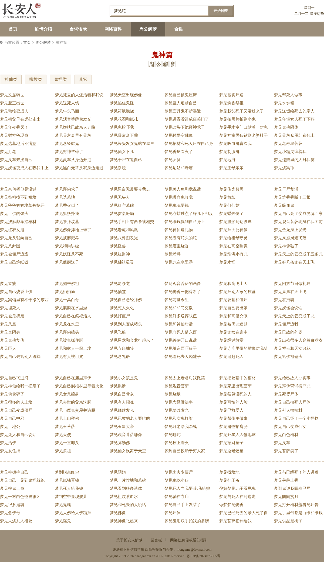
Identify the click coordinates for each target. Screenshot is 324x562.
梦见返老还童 (231, 451)
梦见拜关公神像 (233, 230)
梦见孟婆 (8, 283)
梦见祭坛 (118, 168)
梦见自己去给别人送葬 (20, 356)
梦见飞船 (118, 332)
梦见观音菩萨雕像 (126, 435)
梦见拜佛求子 (67, 189)
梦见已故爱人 (231, 410)
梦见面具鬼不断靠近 (182, 111)
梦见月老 (8, 151)
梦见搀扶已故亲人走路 (75, 127)
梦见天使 (63, 435)
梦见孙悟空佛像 (178, 135)
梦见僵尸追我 (286, 324)
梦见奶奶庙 (65, 292)
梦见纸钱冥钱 (67, 480)
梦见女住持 (10, 451)
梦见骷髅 (172, 254)
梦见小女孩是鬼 (124, 378)
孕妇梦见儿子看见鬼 (237, 488)
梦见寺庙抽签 (122, 348)
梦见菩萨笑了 (286, 451)
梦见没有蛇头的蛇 (180, 238)
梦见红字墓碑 (122, 205)
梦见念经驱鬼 (67, 143)
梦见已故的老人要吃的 (130, 418)
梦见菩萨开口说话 (180, 340)
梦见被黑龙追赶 (233, 324)
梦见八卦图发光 (124, 238)
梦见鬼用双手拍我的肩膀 (186, 521)
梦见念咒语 (120, 356)
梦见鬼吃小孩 (176, 480)
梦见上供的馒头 (14, 213)
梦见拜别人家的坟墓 (237, 292)
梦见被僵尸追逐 (14, 254)
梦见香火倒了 (67, 205)
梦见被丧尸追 (231, 95)
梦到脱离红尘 (67, 472)
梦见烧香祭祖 (231, 103)
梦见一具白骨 (67, 300)
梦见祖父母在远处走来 (20, 119)
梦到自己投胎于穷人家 (184, 451)
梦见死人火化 (122, 308)
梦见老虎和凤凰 (124, 230)
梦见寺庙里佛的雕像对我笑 (243, 348)
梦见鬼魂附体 (286, 127)
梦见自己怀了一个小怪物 (296, 418)
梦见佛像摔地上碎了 (73, 230)
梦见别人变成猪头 (126, 324)
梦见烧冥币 (284, 168)
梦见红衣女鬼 (12, 230)
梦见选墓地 (65, 197)
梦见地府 (227, 160)
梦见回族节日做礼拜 (292, 283)
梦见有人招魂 (122, 402)
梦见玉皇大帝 (122, 426)
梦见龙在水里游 (178, 262)
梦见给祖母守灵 (233, 238)
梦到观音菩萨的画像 (182, 283)
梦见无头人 (120, 197)
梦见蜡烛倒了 (231, 213)
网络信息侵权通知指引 (189, 540)
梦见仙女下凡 (122, 151)
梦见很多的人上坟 (16, 402)
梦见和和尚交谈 (178, 308)
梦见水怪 (227, 262)
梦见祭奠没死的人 (235, 394)
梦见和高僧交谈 (233, 316)
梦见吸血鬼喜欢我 (235, 143)
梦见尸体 (172, 513)
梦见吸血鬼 (284, 205)
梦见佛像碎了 (12, 394)
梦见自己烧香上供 (16, 292)
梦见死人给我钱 (69, 488)
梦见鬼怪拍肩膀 (233, 426)
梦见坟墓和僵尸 (233, 300)
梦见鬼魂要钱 (176, 205)
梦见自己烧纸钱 (14, 262)
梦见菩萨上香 (286, 480)
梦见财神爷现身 (14, 135)
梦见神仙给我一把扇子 (20, 386)
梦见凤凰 (8, 324)
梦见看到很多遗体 (126, 488)
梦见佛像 (118, 513)
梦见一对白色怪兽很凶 (20, 496)
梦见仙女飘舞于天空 (128, 451)
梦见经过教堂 (231, 340)
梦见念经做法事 (178, 402)
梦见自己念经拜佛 (126, 300)
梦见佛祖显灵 (122, 262)
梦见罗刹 (172, 160)
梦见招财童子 (231, 443)
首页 (13, 29)
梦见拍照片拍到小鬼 (237, 119)
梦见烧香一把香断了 (182, 292)
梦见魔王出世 (12, 103)
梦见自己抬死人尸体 (292, 402)
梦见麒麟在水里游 (71, 308)
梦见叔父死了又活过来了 (241, 111)
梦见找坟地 (229, 472)
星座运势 (317, 14)
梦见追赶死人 (231, 356)
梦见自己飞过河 (14, 378)
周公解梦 (148, 29)
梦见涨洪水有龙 (233, 254)
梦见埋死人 (10, 308)
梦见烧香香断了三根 (292, 197)
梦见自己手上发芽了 (182, 505)
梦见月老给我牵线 (180, 426)
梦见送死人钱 (67, 103)
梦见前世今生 (176, 300)
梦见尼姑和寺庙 (178, 168)
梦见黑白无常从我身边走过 (79, 168)
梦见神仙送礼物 (178, 230)
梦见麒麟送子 (67, 262)
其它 (83, 79)
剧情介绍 (43, 29)
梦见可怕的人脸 (233, 402)
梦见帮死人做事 (288, 95)
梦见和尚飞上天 (233, 283)
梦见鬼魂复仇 (12, 340)
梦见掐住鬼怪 (122, 103)
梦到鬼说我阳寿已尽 (292, 488)
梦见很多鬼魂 (12, 505)
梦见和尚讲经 (67, 246)
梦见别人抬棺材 (288, 410)
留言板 (156, 540)
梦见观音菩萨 (176, 386)
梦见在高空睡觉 (233, 246)
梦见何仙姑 (229, 205)
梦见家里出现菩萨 (235, 386)
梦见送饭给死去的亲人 (294, 111)
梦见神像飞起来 (124, 521)
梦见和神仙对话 (178, 324)
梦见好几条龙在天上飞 (294, 262)
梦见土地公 (10, 426)
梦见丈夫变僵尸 (178, 472)
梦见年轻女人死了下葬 (294, 119)
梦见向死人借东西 (180, 332)
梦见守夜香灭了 (14, 127)
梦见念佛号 (10, 513)
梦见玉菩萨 (65, 426)
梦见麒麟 (118, 386)
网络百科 (113, 29)
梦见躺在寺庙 (176, 496)
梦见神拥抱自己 (14, 472)
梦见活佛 (8, 443)
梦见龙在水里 (67, 324)
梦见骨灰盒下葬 (124, 135)
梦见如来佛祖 (67, 283)
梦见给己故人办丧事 (292, 378)
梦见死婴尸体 (286, 394)
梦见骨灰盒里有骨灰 (73, 135)
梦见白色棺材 (286, 435)
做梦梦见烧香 (231, 505)
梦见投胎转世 (12, 95)
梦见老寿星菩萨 (288, 143)
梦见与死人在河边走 (237, 496)
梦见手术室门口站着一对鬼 (243, 127)
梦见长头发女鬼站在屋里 (132, 143)
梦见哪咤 (172, 435)
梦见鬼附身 (10, 332)
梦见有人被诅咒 (69, 356)
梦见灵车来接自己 (16, 160)
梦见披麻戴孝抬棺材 (18, 222)
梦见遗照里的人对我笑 (294, 160)
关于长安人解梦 (129, 540)
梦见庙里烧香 (176, 246)
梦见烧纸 (172, 394)
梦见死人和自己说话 (18, 435)
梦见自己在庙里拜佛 (73, 378)
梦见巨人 (8, 348)
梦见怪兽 (118, 246)
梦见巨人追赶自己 (180, 103)
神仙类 (10, 79)
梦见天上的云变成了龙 (294, 316)
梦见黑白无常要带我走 (130, 189)
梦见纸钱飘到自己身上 (184, 222)
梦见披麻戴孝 (67, 238)
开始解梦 (221, 11)
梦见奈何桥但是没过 (18, 189)
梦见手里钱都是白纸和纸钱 (298, 513)
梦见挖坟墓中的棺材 (237, 378)
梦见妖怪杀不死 (69, 254)
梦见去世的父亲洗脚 (73, 402)
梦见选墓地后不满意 (18, 143)
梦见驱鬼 (63, 521)
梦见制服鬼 (229, 151)
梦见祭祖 (63, 451)
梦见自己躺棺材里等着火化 (79, 386)
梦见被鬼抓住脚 (69, 340)
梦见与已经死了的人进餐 (296, 472)
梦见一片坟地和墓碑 (128, 480)
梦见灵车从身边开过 (73, 160)
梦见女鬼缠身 (67, 394)
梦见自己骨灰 (122, 394)
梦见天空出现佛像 (126, 95)
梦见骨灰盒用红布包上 (294, 135)
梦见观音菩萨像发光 (73, 119)
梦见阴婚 (118, 472)
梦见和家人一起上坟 (73, 348)
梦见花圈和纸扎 (124, 119)
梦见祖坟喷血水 (124, 496)
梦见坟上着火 (176, 443)
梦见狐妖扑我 (67, 213)
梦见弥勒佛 (120, 443)
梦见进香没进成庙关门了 (186, 119)
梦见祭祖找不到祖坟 (18, 197)
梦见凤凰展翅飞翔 (290, 238)
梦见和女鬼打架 (178, 418)
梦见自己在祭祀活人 (73, 316)
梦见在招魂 (284, 300)
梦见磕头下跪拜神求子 (184, 127)
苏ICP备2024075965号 (203, 556)
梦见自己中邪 (12, 418)
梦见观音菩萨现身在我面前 (298, 222)
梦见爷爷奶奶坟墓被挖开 (22, 205)
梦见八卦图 (10, 246)
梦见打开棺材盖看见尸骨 (296, 505)
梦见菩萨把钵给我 (235, 521)
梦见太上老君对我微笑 (184, 378)
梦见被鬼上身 (12, 488)
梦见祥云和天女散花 (292, 348)
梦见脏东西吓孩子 (180, 348)
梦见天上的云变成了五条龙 (298, 254)
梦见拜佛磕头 (67, 332)
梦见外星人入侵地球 (237, 435)
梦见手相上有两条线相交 (132, 222)
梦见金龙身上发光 (290, 230)
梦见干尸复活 (286, 189)
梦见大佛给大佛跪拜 (73, 513)
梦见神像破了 (286, 246)
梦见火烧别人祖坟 (16, 521)
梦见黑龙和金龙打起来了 (132, 340)
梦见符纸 (227, 197)
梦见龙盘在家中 (233, 332)
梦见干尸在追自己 (126, 160)
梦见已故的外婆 (288, 332)
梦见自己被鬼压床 (180, 95)
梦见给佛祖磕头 (288, 356)
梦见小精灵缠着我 (290, 151)
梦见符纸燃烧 (122, 111)
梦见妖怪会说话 (288, 308)
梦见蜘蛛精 (284, 103)
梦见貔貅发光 (122, 410)
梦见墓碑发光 (176, 410)
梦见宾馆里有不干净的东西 (24, 300)
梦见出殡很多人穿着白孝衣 (298, 340)
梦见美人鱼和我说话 (182, 189)
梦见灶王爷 (229, 480)
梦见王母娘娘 (231, 168)
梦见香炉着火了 (178, 151)
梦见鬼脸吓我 (122, 127)
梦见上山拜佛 (67, 418)
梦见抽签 (118, 292)
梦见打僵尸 (120, 316)
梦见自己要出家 (233, 308)
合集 (178, 29)
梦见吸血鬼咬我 (178, 197)
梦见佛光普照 (231, 189)
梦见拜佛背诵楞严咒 (292, 386)
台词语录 (78, 29)
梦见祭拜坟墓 (67, 222)
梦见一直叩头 (67, 443)
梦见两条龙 (120, 283)
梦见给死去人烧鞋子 (182, 356)
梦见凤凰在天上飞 (290, 292)
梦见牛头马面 (67, 111)
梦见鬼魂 (63, 505)
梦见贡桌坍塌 (122, 213)
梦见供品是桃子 (288, 521)
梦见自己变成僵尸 (16, 410)
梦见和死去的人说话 (128, 505)
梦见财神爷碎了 (69, 151)
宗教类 (35, 79)
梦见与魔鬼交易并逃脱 (75, 410)
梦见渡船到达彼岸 (235, 222)
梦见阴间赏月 (286, 496)
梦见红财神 (120, 254)
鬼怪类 (60, 79)
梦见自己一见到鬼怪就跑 (22, 480)
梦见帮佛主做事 (233, 418)
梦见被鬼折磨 (12, 316)
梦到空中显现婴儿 (71, 496)
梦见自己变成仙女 (290, 426)
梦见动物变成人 (14, 111)
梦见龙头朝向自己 (16, 238)
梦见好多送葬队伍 (180, 316)
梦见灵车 (282, 443)
